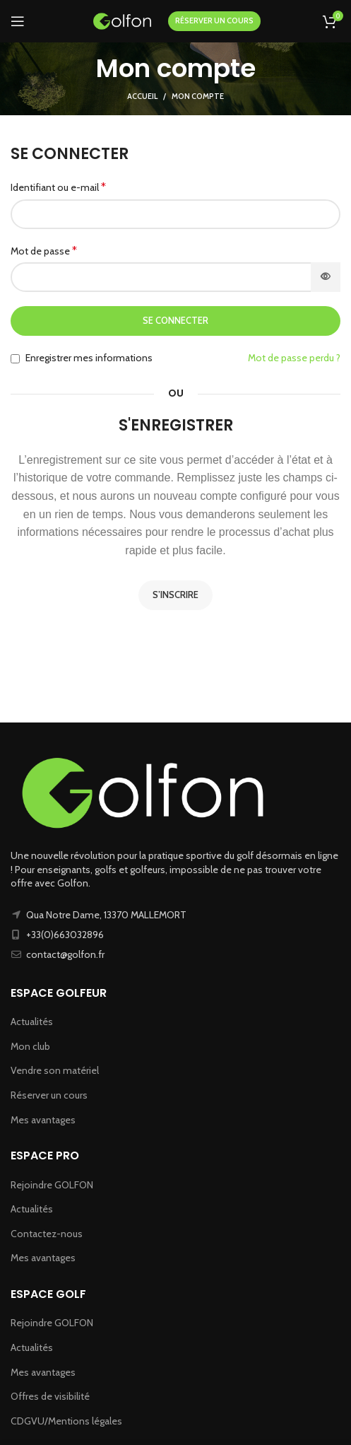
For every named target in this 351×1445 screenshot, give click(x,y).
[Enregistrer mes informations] (15, 358)
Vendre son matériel (55, 1070)
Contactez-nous (47, 1233)
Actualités (32, 1021)
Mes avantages (43, 1119)
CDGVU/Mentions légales (66, 1421)
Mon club (30, 1046)
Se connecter (175, 320)
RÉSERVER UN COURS (214, 20)
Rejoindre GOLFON (52, 1184)
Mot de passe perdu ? (294, 357)
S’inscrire (175, 594)
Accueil (142, 96)
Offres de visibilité (50, 1396)
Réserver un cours (49, 1095)
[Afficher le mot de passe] (325, 277)
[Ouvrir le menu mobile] (18, 21)
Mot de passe (44, 250)
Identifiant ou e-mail (58, 187)
